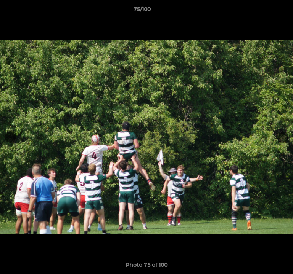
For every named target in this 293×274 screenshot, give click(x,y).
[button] (265, 11)
